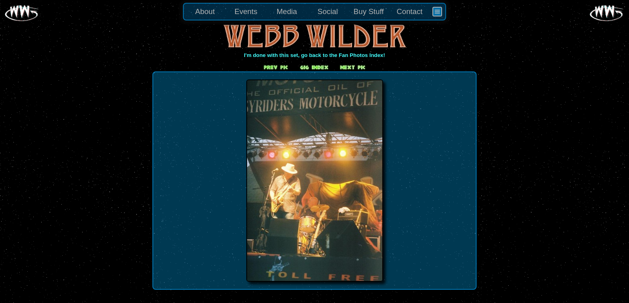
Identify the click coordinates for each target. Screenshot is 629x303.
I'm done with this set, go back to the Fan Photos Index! (314, 55)
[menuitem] (437, 11)
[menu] (314, 11)
